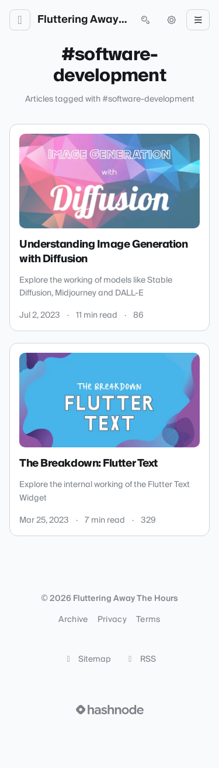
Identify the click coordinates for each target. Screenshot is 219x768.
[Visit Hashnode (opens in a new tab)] (110, 709)
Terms (148, 620)
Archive (73, 620)
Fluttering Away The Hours (82, 20)
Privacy (112, 620)
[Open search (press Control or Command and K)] (145, 19)
